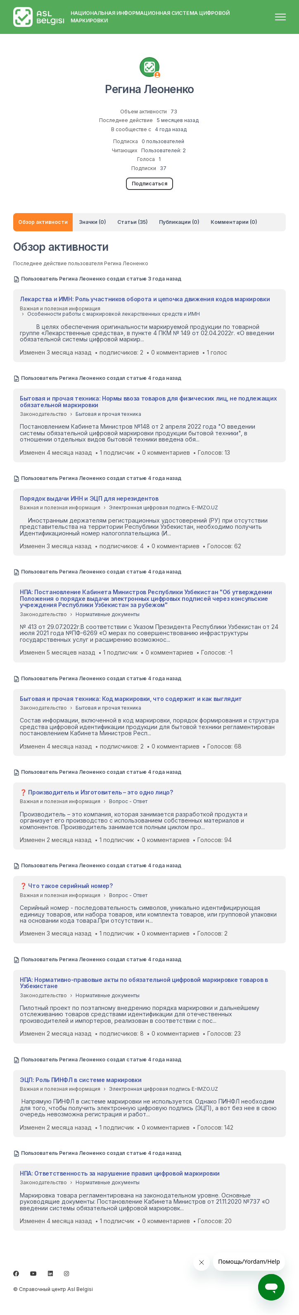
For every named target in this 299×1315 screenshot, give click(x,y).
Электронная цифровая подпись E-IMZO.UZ (163, 507)
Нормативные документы (108, 614)
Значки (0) (92, 222)
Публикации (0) (179, 222)
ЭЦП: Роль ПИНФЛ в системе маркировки (80, 1079)
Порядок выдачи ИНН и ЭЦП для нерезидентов (89, 498)
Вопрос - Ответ (128, 801)
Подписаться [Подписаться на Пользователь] (149, 183)
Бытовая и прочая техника (108, 414)
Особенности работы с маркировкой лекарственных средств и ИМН (113, 314)
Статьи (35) (132, 222)
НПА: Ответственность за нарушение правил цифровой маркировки (120, 1173)
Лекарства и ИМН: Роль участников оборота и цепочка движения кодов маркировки (145, 298)
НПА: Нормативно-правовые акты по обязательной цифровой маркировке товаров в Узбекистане (144, 982)
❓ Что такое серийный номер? (66, 885)
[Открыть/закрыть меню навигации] (280, 17)
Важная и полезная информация (60, 308)
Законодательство (43, 414)
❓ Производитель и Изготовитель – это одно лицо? (96, 792)
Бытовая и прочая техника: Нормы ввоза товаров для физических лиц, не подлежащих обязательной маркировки (148, 401)
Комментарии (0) (234, 222)
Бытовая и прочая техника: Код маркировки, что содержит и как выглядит (131, 698)
